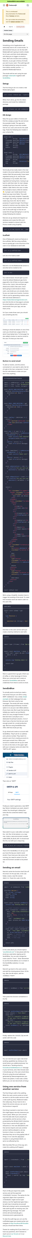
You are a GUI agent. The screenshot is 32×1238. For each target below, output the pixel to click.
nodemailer (12, 76)
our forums (15, 1234)
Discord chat (7, 1236)
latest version (15, 22)
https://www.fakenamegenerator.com (15, 300)
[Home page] (4, 26)
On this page (8, 34)
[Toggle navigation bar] (4, 5)
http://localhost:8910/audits (19, 1223)
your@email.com (8, 952)
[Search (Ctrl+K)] (27, 5)
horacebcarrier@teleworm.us (12, 1068)
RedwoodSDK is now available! (16, 1)
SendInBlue (6, 78)
